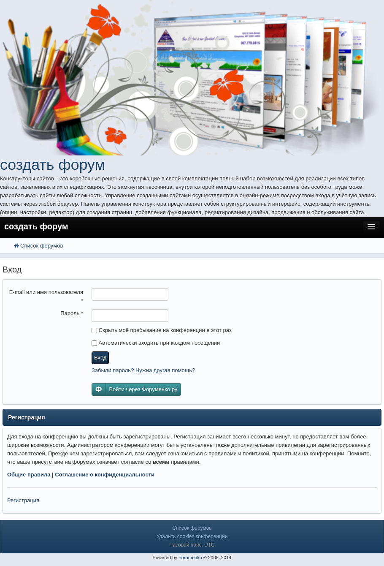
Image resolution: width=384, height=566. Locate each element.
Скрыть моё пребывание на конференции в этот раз (162, 330)
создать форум (52, 164)
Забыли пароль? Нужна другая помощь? (143, 370)
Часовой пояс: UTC (191, 545)
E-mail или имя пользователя (46, 296)
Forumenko (190, 557)
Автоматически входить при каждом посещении (156, 343)
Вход (100, 357)
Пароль (71, 313)
